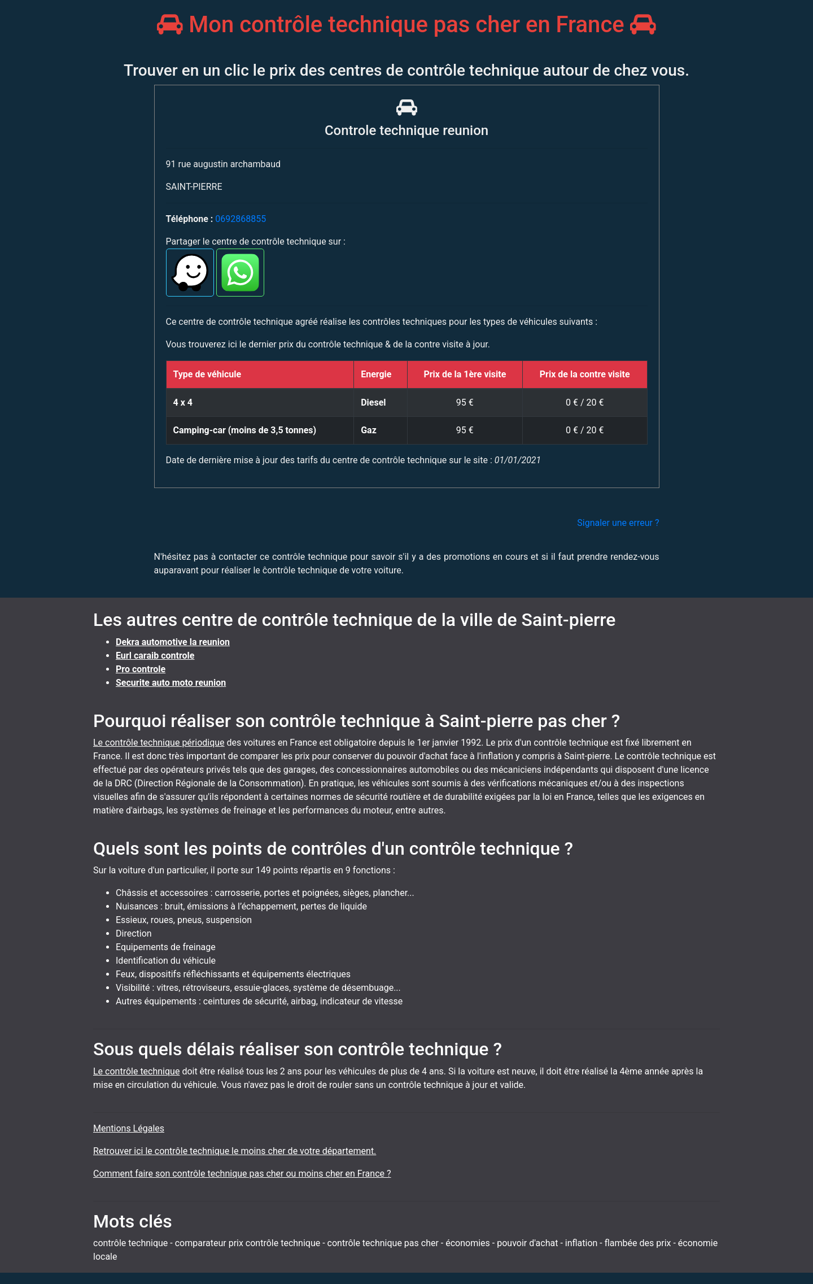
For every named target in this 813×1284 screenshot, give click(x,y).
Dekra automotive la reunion (173, 642)
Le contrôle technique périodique (159, 742)
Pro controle (140, 669)
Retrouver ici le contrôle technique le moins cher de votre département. (234, 1151)
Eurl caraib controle (155, 655)
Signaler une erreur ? (618, 522)
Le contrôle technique (136, 1071)
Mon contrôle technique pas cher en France (406, 24)
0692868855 (240, 219)
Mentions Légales (128, 1128)
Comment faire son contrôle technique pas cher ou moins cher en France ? (242, 1173)
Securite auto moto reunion (171, 682)
